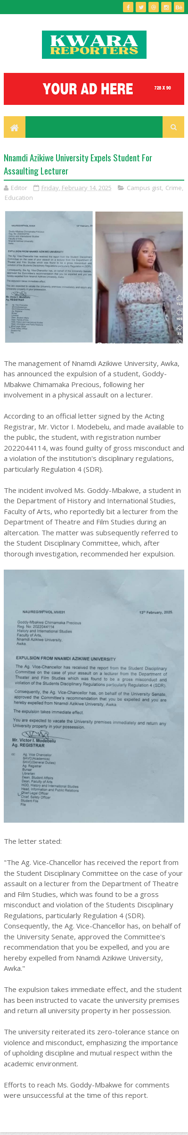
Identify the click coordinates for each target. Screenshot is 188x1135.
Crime (173, 187)
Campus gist (144, 187)
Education (19, 197)
